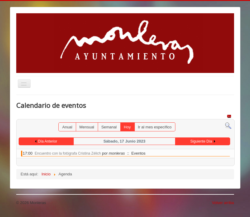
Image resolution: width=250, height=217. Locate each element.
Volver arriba (223, 202)
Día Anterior (47, 141)
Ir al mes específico (154, 127)
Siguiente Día (201, 141)
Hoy (127, 127)
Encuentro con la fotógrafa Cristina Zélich (68, 153)
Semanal (109, 127)
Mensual (86, 127)
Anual (67, 127)
